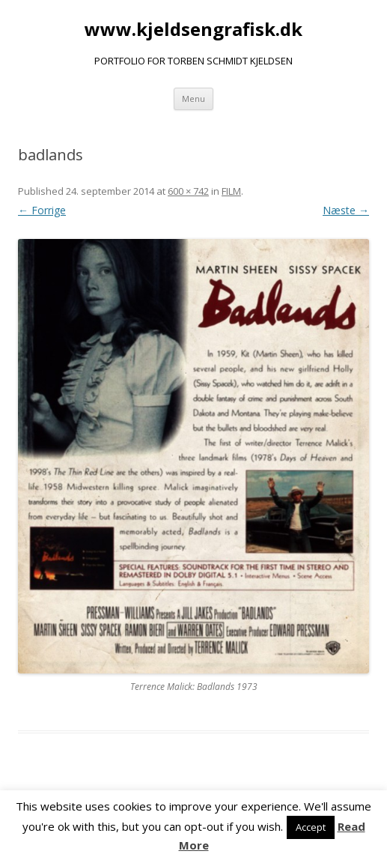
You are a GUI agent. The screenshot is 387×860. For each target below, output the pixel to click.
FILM (231, 191)
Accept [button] (311, 827)
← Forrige (42, 210)
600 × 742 (188, 191)
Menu (193, 98)
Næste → (346, 210)
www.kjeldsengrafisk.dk (193, 29)
